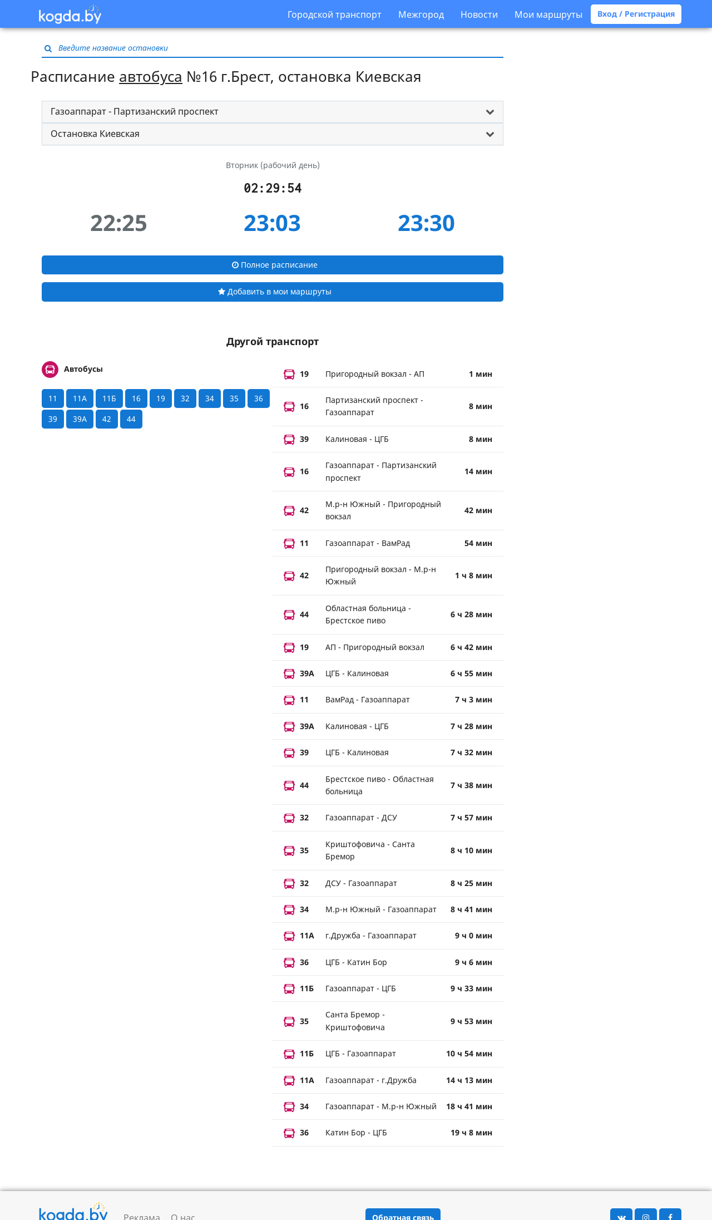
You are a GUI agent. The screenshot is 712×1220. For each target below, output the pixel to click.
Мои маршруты (548, 14)
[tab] (272, 111)
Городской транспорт (335, 14)
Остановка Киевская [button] (95, 133)
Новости (479, 14)
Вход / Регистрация (636, 13)
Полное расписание (275, 264)
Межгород (421, 14)
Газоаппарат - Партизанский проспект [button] (135, 111)
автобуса (150, 76)
